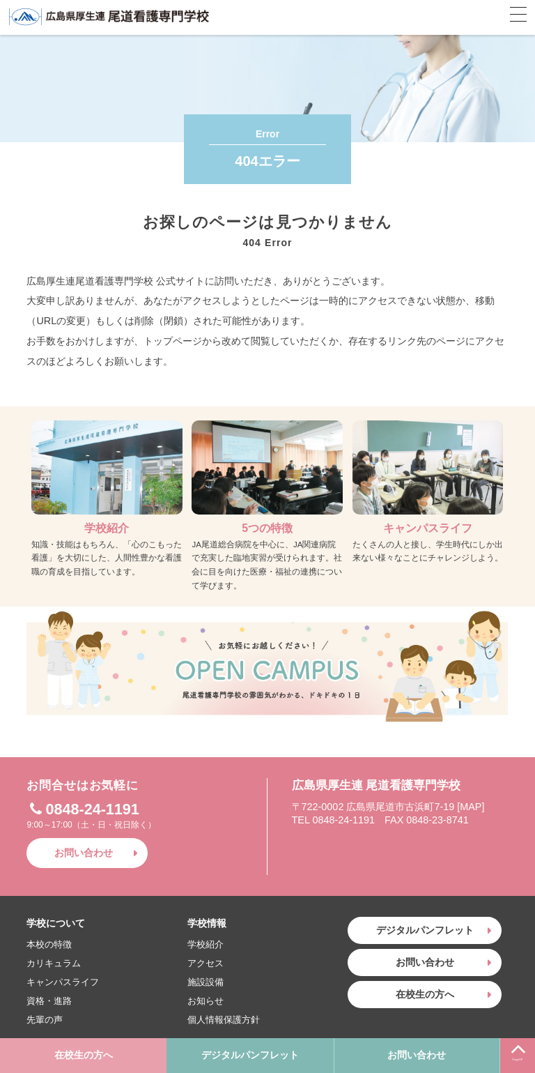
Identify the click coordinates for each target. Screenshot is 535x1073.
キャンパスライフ (62, 982)
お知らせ (205, 1001)
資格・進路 (49, 1001)
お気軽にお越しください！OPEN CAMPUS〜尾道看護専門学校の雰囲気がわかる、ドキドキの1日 (267, 664)
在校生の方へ (83, 1054)
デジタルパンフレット (250, 1054)
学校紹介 (205, 944)
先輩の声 (44, 1019)
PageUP (517, 1049)
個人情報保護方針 (223, 1019)
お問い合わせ (416, 1054)
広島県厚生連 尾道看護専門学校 (109, 17)
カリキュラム (53, 963)
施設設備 (205, 982)
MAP (470, 806)
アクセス (205, 963)
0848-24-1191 (82, 809)
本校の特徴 (49, 944)
